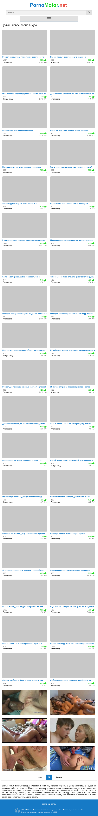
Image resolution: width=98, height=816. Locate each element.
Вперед (59, 777)
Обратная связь (49, 804)
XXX (55, 812)
